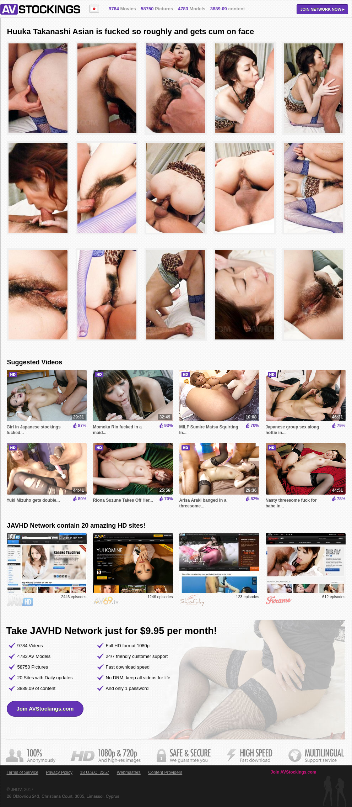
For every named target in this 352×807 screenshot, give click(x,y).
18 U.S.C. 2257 (94, 772)
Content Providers (165, 772)
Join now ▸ (322, 9)
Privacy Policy (59, 772)
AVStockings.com (40, 9)
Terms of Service (22, 772)
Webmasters (129, 772)
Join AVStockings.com (45, 709)
